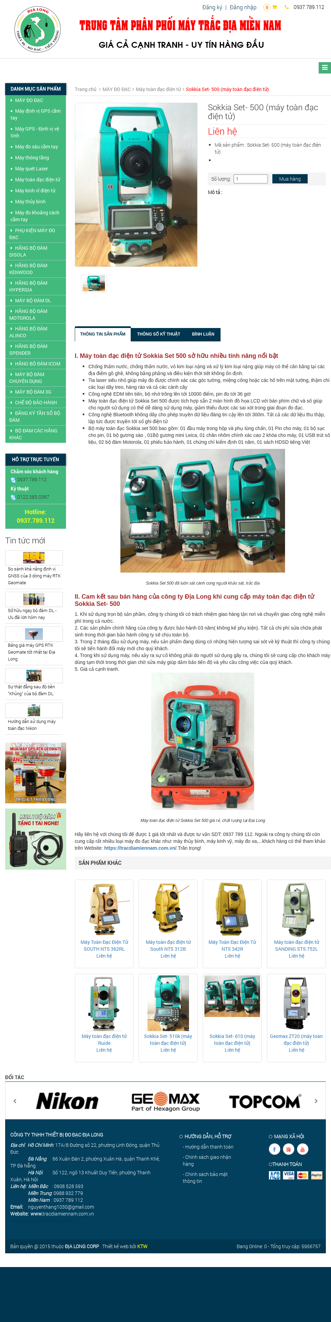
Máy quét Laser (31, 168)
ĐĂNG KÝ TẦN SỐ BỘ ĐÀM (34, 416)
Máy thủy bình (30, 201)
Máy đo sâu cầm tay (36, 146)
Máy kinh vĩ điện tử (35, 190)
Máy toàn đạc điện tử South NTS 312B (168, 945)
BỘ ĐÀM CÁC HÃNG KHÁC (33, 434)
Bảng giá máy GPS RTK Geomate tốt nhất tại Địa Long (31, 652)
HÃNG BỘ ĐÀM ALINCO (28, 332)
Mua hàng (290, 179)
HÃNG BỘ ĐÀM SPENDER (28, 349)
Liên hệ (104, 955)
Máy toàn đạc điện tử (37, 179)
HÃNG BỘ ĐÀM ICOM (34, 363)
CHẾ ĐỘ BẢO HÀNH (33, 402)
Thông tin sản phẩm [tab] (103, 334)
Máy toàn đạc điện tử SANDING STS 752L (296, 945)
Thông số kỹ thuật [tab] (158, 334)
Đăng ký (212, 7)
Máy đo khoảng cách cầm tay (35, 216)
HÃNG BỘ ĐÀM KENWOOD (28, 268)
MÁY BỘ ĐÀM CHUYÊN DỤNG (26, 377)
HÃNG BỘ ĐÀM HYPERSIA (28, 286)
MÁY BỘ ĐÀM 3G (30, 391)
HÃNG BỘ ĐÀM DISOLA (28, 251)
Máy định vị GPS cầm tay (36, 114)
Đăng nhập (243, 7)
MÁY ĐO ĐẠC (26, 100)
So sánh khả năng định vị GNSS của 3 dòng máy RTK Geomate (34, 576)
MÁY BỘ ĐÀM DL (30, 300)
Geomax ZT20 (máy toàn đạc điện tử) (296, 1039)
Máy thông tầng (32, 157)
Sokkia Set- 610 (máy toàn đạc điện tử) (232, 1039)
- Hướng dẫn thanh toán (208, 1146)
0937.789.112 (304, 6)
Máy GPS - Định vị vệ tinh (35, 132)
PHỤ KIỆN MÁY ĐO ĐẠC (32, 233)
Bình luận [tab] (203, 334)
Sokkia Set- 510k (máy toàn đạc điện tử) (168, 1039)
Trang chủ (85, 89)
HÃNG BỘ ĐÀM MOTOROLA (28, 314)
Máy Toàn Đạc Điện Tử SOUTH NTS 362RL (104, 945)
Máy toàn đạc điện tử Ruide (104, 1039)
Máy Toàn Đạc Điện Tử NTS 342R (232, 945)
